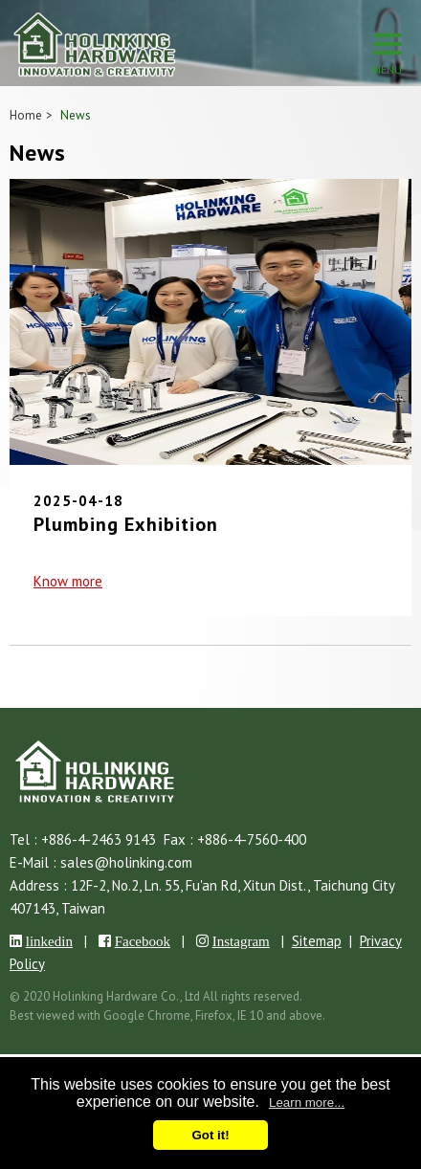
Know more (67, 581)
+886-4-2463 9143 (98, 839)
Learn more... (306, 1102)
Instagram (241, 941)
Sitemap (317, 941)
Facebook (142, 941)
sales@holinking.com (126, 862)
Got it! (210, 1135)
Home (26, 115)
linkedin (49, 941)
